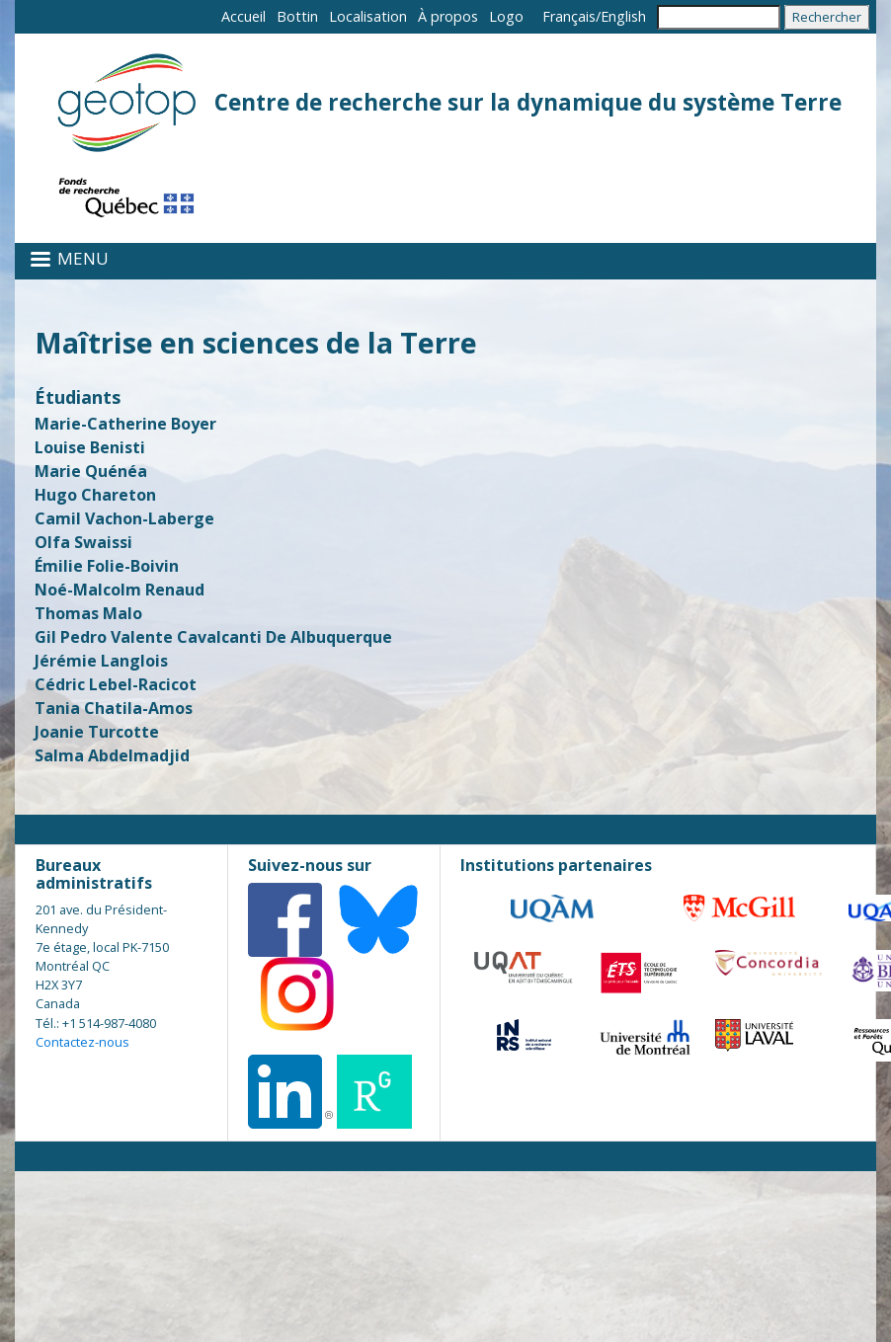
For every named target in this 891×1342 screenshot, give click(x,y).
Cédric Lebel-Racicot (116, 684)
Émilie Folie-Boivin (107, 566)
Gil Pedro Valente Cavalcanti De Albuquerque (213, 637)
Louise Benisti (90, 447)
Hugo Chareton (95, 495)
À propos (448, 16)
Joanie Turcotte (97, 732)
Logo (506, 16)
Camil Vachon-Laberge (124, 518)
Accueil (243, 16)
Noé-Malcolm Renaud (119, 589)
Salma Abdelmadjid (112, 755)
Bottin (297, 16)
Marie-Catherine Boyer (125, 423)
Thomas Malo (88, 613)
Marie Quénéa (91, 471)
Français (569, 16)
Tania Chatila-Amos (114, 708)
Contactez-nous (82, 1042)
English (623, 16)
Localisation (368, 16)
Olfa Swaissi (83, 542)
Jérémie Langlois (101, 660)
